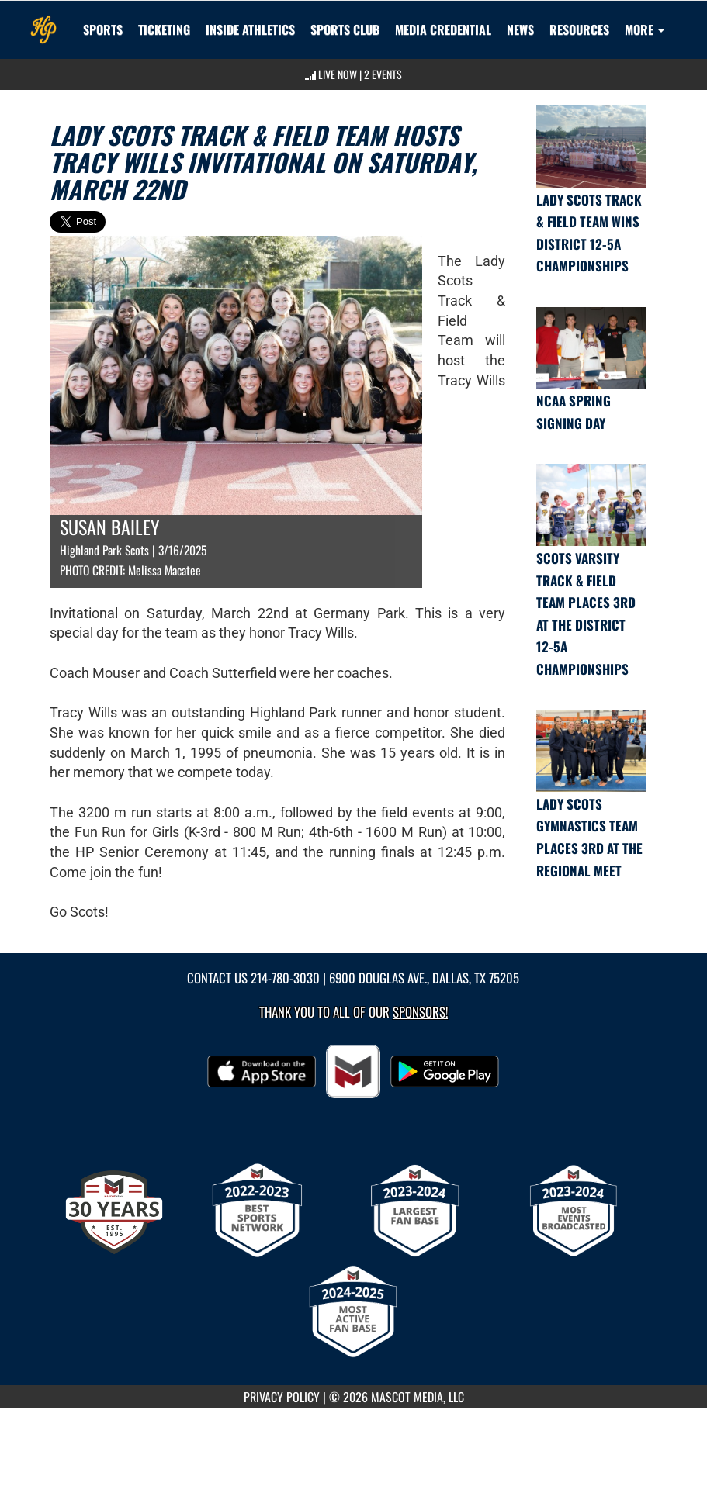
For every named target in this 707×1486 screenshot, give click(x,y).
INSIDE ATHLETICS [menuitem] (250, 29)
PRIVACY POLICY (282, 1397)
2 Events (383, 74)
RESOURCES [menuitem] (579, 29)
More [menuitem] (644, 29)
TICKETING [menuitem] (164, 29)
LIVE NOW (337, 74)
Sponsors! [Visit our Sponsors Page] (420, 1011)
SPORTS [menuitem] (103, 29)
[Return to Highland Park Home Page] (43, 20)
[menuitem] (345, 29)
